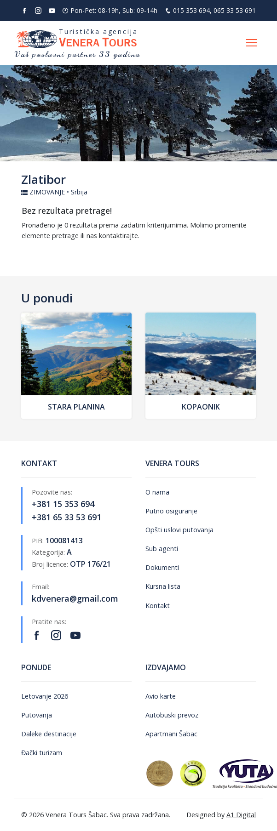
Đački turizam (41, 752)
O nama (157, 492)
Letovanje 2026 (44, 696)
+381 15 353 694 (63, 503)
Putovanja (36, 715)
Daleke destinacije (48, 733)
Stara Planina (76, 407)
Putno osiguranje (171, 511)
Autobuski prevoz (171, 715)
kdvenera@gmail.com (75, 598)
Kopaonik (201, 407)
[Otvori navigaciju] (252, 43)
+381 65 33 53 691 (66, 517)
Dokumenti (162, 567)
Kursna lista (162, 586)
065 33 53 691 (235, 10)
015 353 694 (191, 10)
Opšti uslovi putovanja (179, 529)
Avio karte (160, 696)
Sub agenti (161, 548)
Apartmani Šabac (171, 733)
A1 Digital (241, 814)
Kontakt (157, 605)
